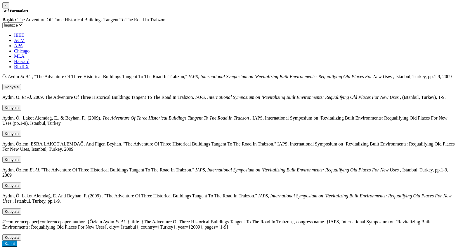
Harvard (21, 61)
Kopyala (12, 87)
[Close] (5, 5)
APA (18, 45)
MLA (19, 56)
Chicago (22, 50)
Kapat (10, 243)
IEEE (19, 35)
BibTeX (21, 66)
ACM (19, 40)
